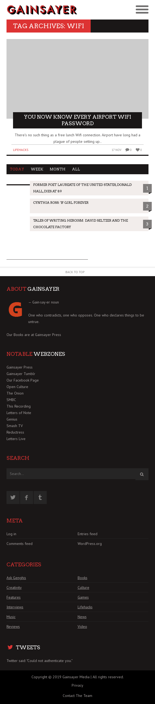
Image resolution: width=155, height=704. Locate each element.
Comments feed (20, 543)
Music (11, 616)
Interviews (15, 607)
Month (57, 169)
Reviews (13, 626)
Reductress (15, 432)
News (82, 616)
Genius (12, 419)
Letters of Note (19, 412)
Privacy (77, 685)
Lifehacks (21, 150)
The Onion (15, 393)
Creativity (14, 587)
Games (83, 597)
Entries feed (87, 533)
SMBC (11, 399)
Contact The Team (77, 695)
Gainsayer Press (48, 334)
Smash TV (15, 425)
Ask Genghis (16, 577)
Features (14, 597)
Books (82, 577)
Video (82, 626)
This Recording (19, 406)
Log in (11, 533)
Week (37, 169)
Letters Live (16, 438)
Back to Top (75, 272)
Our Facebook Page (23, 380)
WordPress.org (90, 543)
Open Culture (17, 386)
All (76, 169)
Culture (83, 587)
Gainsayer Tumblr (21, 373)
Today (17, 169)
